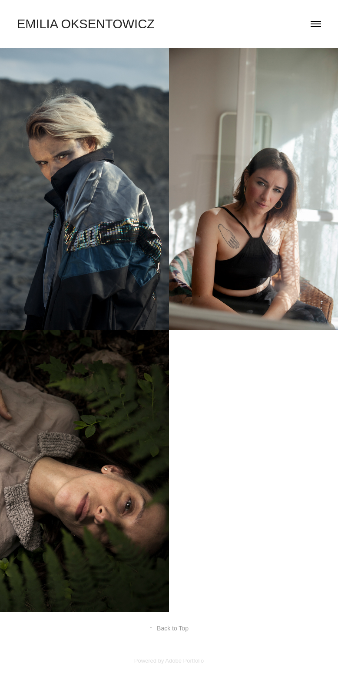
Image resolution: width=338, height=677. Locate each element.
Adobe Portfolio (184, 660)
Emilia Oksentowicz (86, 24)
